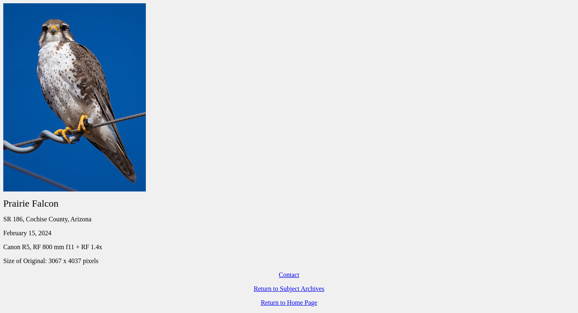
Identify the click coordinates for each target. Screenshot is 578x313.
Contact (289, 274)
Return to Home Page (289, 302)
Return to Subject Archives (289, 288)
